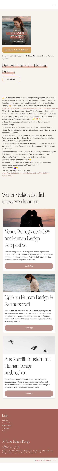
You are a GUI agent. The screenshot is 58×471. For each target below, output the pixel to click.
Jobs (3, 431)
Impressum (38, 460)
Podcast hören (6, 425)
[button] (54, 4)
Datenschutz (47, 460)
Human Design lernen (45, 56)
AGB (54, 460)
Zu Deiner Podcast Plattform (16, 50)
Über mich (5, 420)
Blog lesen (5, 428)
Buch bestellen (6, 423)
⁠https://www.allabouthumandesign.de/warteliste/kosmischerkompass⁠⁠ (30, 108)
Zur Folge (29, 266)
